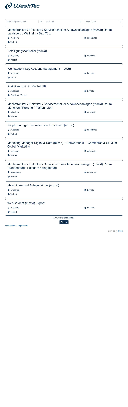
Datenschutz (10, 226)
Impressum (23, 226)
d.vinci (120, 231)
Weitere (64, 222)
